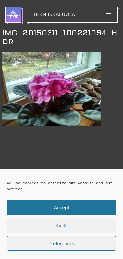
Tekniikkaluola (54, 14)
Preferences (61, 243)
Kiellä (61, 225)
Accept (61, 207)
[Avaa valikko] (108, 15)
